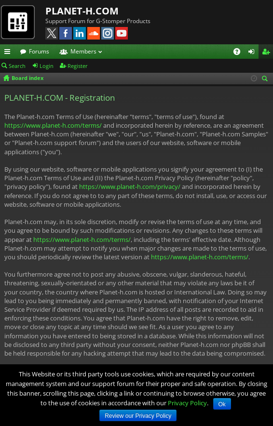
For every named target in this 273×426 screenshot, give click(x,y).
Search (17, 65)
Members (83, 51)
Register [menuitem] (267, 53)
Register (78, 65)
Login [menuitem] (253, 53)
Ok (222, 404)
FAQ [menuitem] (240, 53)
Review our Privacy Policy (138, 416)
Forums (39, 51)
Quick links (9, 53)
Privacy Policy (187, 403)
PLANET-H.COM (82, 10)
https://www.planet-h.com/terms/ (53, 125)
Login (47, 65)
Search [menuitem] (266, 79)
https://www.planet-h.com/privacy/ (129, 186)
